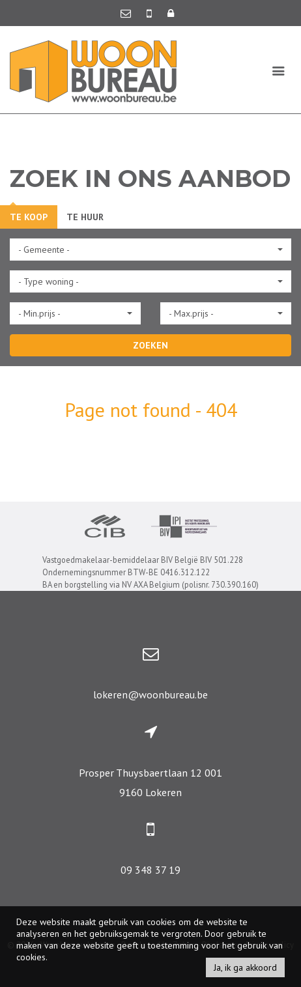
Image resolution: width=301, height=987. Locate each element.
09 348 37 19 (150, 869)
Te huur (85, 217)
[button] (150, 249)
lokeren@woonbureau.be (150, 694)
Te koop (29, 217)
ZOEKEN (150, 345)
